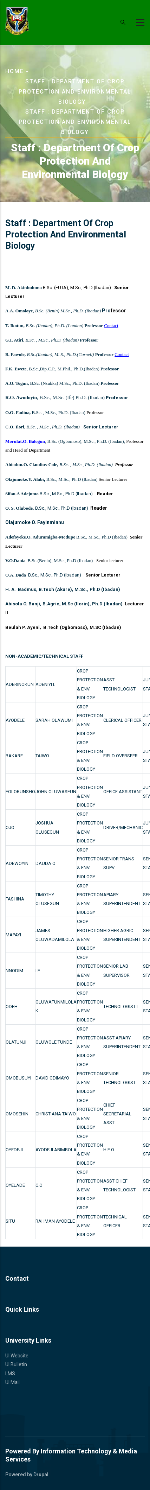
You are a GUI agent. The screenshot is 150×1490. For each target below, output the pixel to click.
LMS (10, 1373)
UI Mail (12, 1382)
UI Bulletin (16, 1364)
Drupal (40, 1474)
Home (14, 71)
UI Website (16, 1355)
